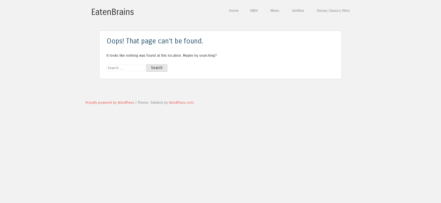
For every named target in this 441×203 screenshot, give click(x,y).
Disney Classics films (333, 10)
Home (234, 10)
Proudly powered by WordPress (110, 102)
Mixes (275, 10)
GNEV (254, 10)
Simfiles (298, 10)
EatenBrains (112, 12)
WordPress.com (181, 102)
